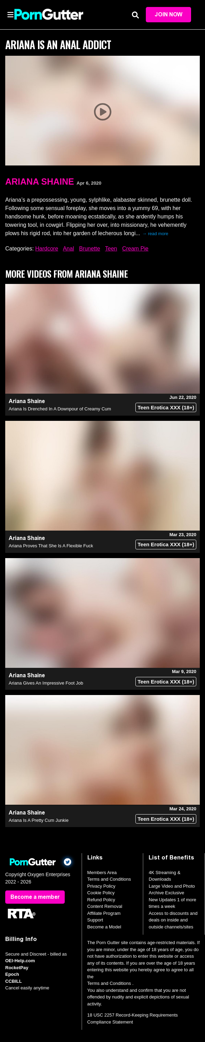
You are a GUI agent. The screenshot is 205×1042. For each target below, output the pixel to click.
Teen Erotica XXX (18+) (165, 407)
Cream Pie (135, 249)
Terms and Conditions (109, 879)
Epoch (12, 974)
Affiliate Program (104, 913)
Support (95, 920)
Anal (68, 249)
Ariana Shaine (39, 181)
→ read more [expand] (155, 233)
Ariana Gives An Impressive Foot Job (46, 683)
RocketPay (16, 967)
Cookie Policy (101, 892)
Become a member (35, 897)
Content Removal (104, 906)
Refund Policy (101, 899)
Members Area (102, 872)
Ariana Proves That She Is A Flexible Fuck (51, 545)
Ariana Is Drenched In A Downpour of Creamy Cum (60, 408)
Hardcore (46, 249)
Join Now (168, 14)
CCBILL (13, 981)
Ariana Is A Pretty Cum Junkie (39, 820)
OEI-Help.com (20, 960)
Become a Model (104, 926)
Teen (111, 249)
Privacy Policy (101, 886)
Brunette (89, 249)
